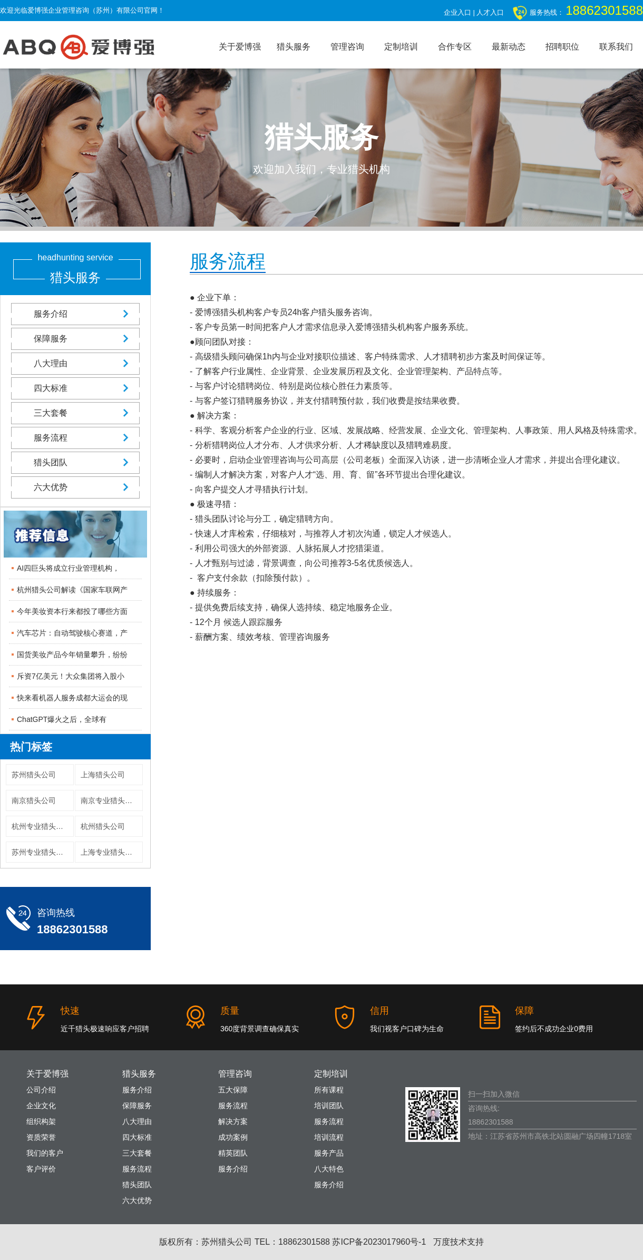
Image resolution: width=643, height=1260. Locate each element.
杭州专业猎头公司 (41, 826)
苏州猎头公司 (34, 774)
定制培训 (401, 46)
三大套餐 (75, 412)
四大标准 (75, 388)
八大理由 (75, 363)
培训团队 (329, 1105)
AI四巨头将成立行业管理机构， (68, 568)
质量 (229, 1010)
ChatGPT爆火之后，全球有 (61, 719)
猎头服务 (293, 46)
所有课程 (329, 1090)
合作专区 (455, 46)
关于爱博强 (240, 46)
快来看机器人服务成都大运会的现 (72, 698)
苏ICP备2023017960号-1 (379, 1241)
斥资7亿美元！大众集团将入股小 (70, 676)
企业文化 (41, 1105)
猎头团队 (75, 462)
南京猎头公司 (34, 800)
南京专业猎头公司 (110, 800)
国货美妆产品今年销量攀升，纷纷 (72, 654)
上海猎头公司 (103, 774)
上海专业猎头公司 (110, 852)
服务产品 (329, 1153)
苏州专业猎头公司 (41, 852)
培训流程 (329, 1137)
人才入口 (490, 12)
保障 (524, 1010)
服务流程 (75, 437)
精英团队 (233, 1153)
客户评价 (41, 1169)
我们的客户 (44, 1153)
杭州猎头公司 (103, 826)
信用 (379, 1010)
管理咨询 (347, 46)
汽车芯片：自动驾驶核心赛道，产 (72, 633)
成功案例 (233, 1137)
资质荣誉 (41, 1137)
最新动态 (508, 46)
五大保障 (233, 1090)
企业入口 (457, 12)
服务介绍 (75, 313)
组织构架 (41, 1121)
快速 (70, 1010)
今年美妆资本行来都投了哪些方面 (72, 611)
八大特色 (329, 1169)
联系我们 (616, 46)
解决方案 (233, 1121)
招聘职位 (562, 46)
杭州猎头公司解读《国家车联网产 (72, 589)
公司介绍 (41, 1090)
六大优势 (75, 487)
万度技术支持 (458, 1241)
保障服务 (75, 338)
